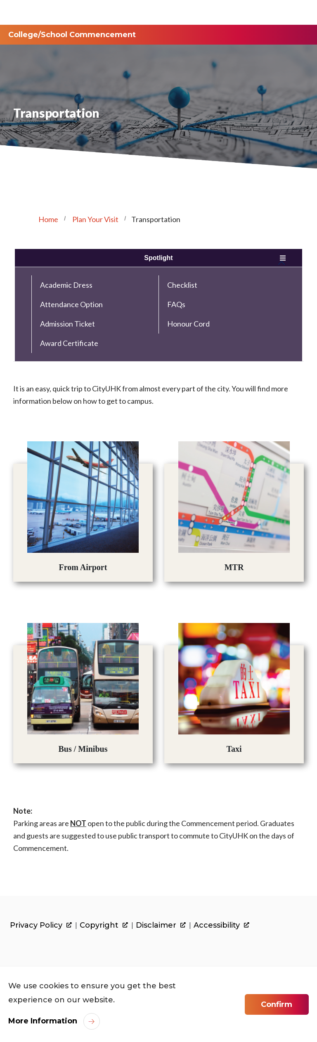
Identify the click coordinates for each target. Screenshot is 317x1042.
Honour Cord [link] (188, 323)
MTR (234, 567)
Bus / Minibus (82, 748)
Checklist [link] (182, 284)
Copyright (104, 925)
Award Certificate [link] (69, 343)
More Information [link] (42, 1020)
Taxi (234, 748)
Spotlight (158, 257)
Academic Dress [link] (66, 284)
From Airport (83, 567)
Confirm (276, 1004)
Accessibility (221, 925)
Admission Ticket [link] (67, 323)
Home (48, 219)
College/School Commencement (72, 34)
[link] (49, 952)
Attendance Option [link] (71, 304)
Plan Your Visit (95, 219)
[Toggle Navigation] (296, 12)
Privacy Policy (41, 925)
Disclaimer (161, 925)
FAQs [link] (176, 304)
